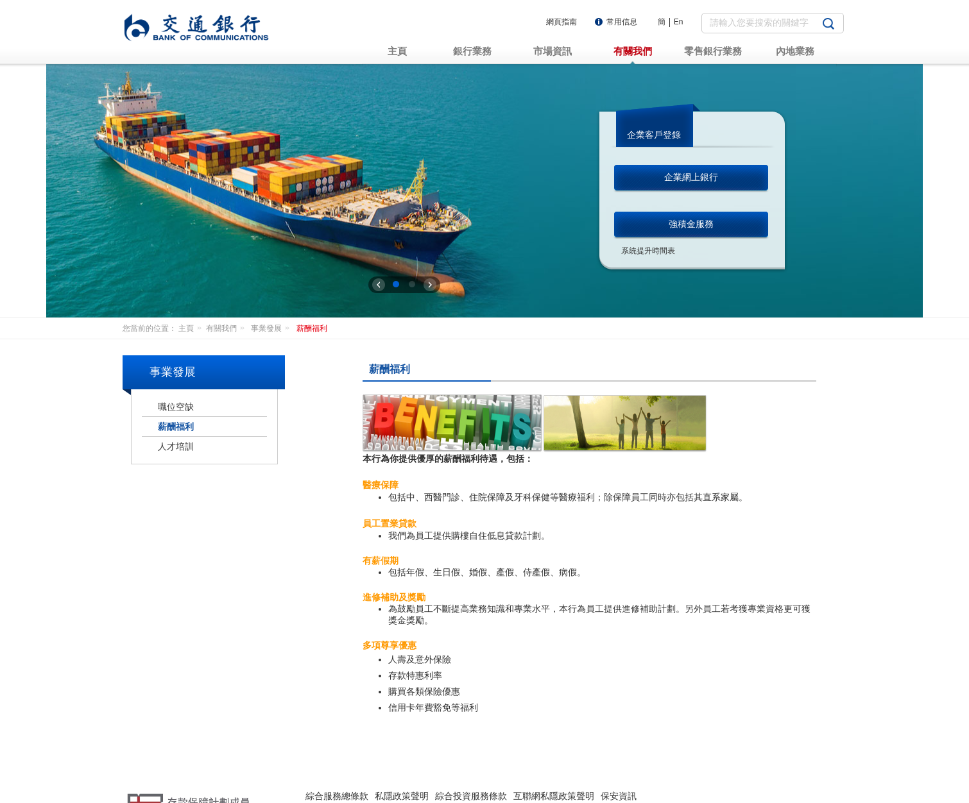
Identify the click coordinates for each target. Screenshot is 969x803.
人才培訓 (176, 446)
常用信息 (621, 21)
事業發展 (272, 328)
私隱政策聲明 (402, 756)
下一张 (430, 284)
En (678, 21)
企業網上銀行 (691, 177)
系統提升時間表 (648, 250)
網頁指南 (561, 21)
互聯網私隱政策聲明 (553, 756)
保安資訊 (619, 756)
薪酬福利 (311, 328)
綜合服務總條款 (336, 756)
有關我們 (227, 328)
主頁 (192, 328)
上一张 (378, 284)
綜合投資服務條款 (471, 756)
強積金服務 (691, 224)
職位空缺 (176, 407)
